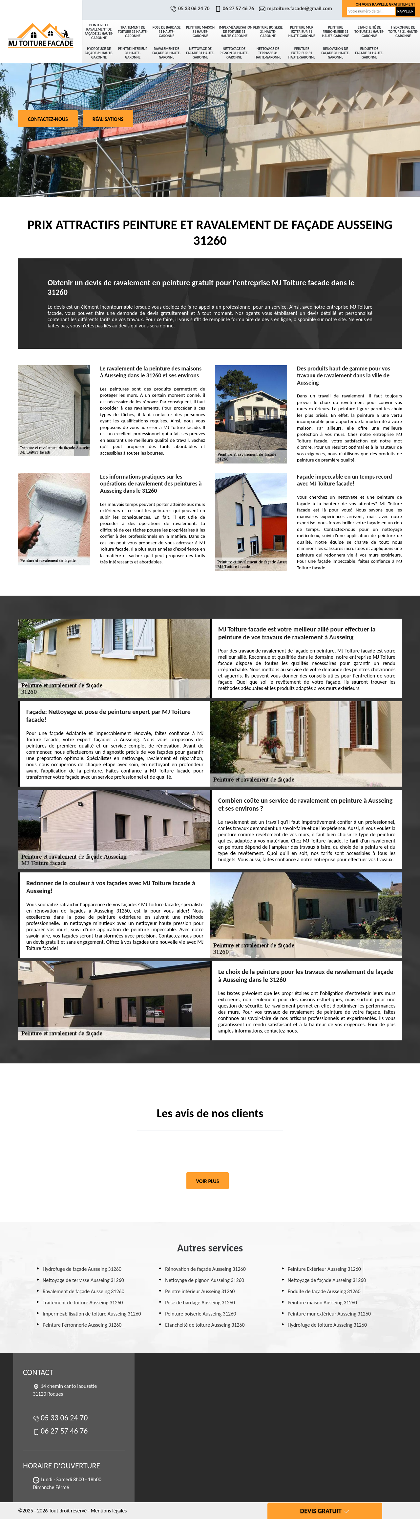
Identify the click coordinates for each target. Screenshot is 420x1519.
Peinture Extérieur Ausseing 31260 (324, 1269)
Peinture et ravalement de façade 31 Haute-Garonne (99, 31)
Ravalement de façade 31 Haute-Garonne (166, 53)
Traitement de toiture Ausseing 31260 (83, 1302)
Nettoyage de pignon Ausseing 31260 (204, 1280)
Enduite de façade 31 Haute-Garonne (369, 53)
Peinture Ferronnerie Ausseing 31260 (82, 1325)
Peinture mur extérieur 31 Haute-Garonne (301, 31)
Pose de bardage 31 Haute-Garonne (167, 31)
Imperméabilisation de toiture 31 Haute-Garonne (235, 31)
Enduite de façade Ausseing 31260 (324, 1291)
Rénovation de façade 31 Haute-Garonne (335, 53)
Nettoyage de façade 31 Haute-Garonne (200, 53)
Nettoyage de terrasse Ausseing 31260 (83, 1280)
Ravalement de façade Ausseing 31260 (83, 1291)
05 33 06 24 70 (191, 8)
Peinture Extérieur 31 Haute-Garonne (301, 53)
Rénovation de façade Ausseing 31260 (205, 1269)
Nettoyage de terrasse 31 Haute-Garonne (268, 53)
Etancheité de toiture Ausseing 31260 (204, 1325)
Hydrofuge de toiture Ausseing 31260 (327, 1325)
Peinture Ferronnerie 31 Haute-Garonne (335, 31)
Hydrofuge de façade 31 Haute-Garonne (99, 53)
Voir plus (207, 1181)
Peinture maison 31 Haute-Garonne (200, 31)
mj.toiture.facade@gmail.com (296, 8)
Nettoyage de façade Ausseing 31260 (327, 1280)
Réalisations (108, 119)
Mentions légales (109, 1510)
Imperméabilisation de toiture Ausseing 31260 (92, 1314)
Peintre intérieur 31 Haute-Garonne (133, 53)
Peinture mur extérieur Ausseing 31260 (329, 1314)
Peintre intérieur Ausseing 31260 (200, 1291)
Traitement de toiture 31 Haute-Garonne (132, 31)
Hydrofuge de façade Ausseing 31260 (82, 1269)
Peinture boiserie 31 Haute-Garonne (268, 31)
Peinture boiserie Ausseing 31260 (200, 1314)
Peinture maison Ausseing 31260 (322, 1302)
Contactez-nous (48, 119)
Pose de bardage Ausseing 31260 (200, 1302)
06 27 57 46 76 (235, 8)
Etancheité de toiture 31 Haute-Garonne (369, 31)
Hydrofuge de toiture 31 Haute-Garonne (403, 31)
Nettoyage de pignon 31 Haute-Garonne (234, 53)
